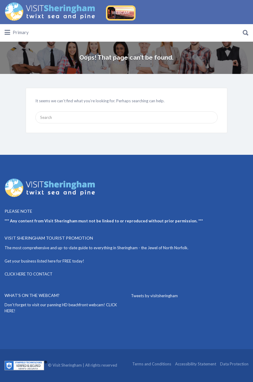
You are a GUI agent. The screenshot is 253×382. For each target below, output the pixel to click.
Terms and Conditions (151, 363)
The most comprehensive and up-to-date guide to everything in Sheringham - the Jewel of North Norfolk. (96, 247)
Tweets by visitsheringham (154, 295)
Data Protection (234, 363)
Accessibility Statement (195, 363)
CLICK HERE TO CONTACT (29, 274)
